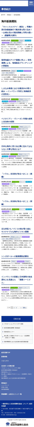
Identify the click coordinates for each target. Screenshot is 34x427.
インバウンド (15, 40)
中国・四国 (13, 42)
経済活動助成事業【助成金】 (12, 328)
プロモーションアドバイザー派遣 (13, 324)
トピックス (5, 361)
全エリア (27, 99)
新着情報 (4, 356)
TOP (4, 14)
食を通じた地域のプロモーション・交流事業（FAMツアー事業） (17, 336)
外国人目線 (28, 40)
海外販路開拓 (5, 42)
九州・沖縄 (5, 73)
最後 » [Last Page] (24, 307)
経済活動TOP (5, 352)
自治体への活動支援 (7, 366)
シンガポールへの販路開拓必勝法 (15, 256)
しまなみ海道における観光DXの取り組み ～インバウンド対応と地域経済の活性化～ (16, 91)
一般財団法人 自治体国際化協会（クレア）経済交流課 (11, 3)
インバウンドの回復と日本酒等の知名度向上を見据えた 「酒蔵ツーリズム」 (16, 280)
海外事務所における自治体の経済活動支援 (16, 341)
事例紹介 (9, 14)
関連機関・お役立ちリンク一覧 (11, 394)
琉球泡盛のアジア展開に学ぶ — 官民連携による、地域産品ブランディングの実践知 (16, 63)
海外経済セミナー (9, 331)
